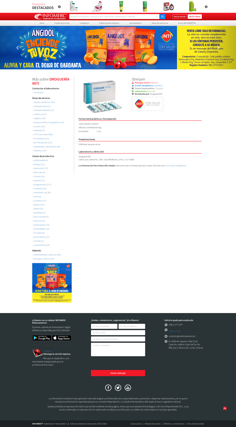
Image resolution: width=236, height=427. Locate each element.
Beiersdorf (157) (40, 168)
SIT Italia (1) (38, 241)
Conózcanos (136, 423)
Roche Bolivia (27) (41, 237)
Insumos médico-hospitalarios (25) (48, 122)
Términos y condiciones (174, 423)
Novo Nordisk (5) (41, 217)
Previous (59, 6)
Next (206, 6)
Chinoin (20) (38, 176)
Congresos (84, 23)
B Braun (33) (39, 164)
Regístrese (181, 165)
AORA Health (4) (40, 160)
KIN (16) (37, 196)
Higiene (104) (39, 118)
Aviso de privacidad (195, 423)
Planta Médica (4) (41, 229)
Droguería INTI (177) (42, 184)
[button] (17, 47)
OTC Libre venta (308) (43, 134)
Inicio (42, 23)
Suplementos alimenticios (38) (46, 146)
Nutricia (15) (39, 221)
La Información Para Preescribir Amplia (97, 165)
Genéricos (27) (40, 114)
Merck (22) (38, 208)
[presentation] (114, 363)
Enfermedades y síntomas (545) (47, 254)
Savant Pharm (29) (41, 245)
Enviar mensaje (118, 373)
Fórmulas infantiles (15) (43, 110)
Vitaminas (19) (39, 150)
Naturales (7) (39, 130)
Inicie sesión (170, 165)
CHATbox (47, 351)
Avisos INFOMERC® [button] (186, 23)
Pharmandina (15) (41, 225)
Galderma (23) (39, 188)
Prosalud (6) (39, 233)
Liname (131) (39, 126)
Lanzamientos (135, 23)
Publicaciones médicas (109, 23)
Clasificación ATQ (62, 23)
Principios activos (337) (43, 259)
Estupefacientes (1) (42, 106)
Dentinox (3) (39, 180)
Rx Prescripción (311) (42, 142)
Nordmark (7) (39, 212)
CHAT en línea (175, 331)
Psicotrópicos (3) (41, 138)
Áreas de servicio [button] (160, 23)
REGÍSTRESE (194, 16)
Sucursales (38, 92)
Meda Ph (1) (38, 204)
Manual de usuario (152, 423)
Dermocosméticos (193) (44, 102)
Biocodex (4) (39, 172)
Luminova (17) (39, 200)
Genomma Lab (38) (42, 192)
